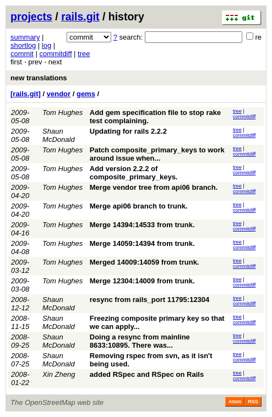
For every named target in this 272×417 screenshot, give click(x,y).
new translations (38, 78)
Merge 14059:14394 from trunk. (142, 243)
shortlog (23, 45)
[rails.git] (25, 94)
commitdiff (56, 54)
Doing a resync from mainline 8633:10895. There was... (140, 341)
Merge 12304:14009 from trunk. (142, 281)
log (46, 45)
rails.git (80, 16)
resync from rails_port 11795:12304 (150, 299)
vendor (58, 94)
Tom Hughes (62, 112)
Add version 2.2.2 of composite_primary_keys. (134, 172)
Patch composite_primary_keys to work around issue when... (157, 154)
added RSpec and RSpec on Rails (147, 374)
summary (25, 37)
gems (86, 94)
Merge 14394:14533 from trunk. (142, 225)
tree (84, 54)
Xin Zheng (58, 374)
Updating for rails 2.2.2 (128, 131)
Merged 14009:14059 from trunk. (144, 262)
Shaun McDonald (58, 135)
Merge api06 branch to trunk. (139, 206)
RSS (253, 401)
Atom (235, 401)
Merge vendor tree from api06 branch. (154, 187)
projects (31, 16)
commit (22, 54)
